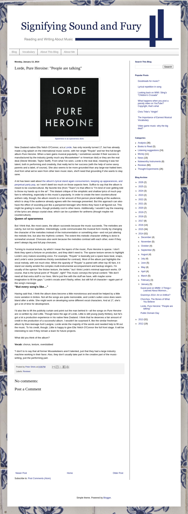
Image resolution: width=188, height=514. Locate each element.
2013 (141, 319)
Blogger (107, 497)
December (146, 237)
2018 (141, 216)
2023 (141, 195)
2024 (141, 191)
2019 (141, 212)
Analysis (142, 143)
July (143, 258)
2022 (141, 199)
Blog (14, 51)
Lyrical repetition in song (149, 86)
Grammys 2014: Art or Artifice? (155, 295)
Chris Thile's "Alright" (148, 112)
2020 (141, 208)
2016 (141, 225)
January (145, 284)
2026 (141, 182)
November (146, 241)
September (146, 250)
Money (141, 154)
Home (70, 473)
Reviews (26, 371)
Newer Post (21, 473)
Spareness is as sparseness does (69, 139)
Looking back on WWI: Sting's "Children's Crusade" (152, 93)
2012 (141, 323)
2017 (141, 221)
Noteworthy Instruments (149, 161)
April (143, 271)
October (145, 246)
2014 (141, 233)
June (143, 263)
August (145, 254)
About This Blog (49, 51)
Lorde (69, 147)
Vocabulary (28, 51)
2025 (141, 186)
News (140, 158)
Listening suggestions (148, 150)
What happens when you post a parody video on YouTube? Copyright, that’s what (153, 103)
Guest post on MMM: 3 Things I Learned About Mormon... (156, 289)
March (144, 276)
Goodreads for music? (148, 81)
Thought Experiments (148, 169)
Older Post (118, 473)
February (145, 280)
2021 (141, 203)
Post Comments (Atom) (39, 478)
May (143, 267)
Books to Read (145, 146)
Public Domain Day (150, 313)
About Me (69, 51)
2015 (141, 229)
